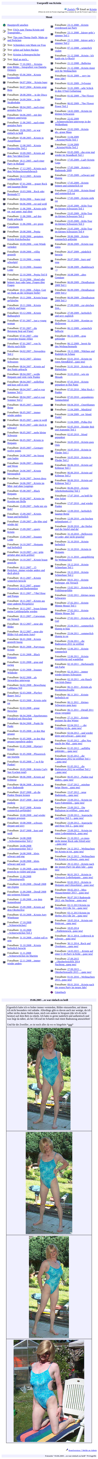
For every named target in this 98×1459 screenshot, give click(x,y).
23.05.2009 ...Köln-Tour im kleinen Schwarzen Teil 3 (73, 222)
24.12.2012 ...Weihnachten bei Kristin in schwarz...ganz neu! (75, 858)
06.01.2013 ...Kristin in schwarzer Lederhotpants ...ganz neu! (74, 876)
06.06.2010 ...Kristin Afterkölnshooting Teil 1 (72, 489)
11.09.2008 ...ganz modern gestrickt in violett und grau (27, 870)
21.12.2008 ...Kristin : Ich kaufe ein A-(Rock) (74, 57)
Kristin (93, 9)
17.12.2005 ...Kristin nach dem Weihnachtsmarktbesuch (26, 170)
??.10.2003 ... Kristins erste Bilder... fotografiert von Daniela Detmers (26, 67)
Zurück (69, 9)
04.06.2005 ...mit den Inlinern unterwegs (24, 116)
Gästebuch (60, 992)
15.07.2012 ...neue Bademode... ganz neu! (70, 793)
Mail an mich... (21, 59)
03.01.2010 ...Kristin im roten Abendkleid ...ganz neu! (73, 360)
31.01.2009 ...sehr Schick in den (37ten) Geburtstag (74, 89)
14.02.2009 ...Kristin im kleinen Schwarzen (73, 112)
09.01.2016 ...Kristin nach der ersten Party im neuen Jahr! (74, 986)
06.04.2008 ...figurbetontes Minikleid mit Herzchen (27, 717)
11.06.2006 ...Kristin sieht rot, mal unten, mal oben (26, 210)
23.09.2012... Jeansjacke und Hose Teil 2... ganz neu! (73, 824)
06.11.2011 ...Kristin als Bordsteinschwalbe (73, 688)
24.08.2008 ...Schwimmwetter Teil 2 (19, 839)
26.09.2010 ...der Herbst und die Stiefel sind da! (73, 528)
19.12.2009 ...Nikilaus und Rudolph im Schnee (75, 352)
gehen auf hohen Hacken (26, 49)
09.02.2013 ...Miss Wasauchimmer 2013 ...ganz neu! (72, 891)
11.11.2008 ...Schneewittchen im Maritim (22, 954)
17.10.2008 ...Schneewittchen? (19, 924)
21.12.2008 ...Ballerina (79, 63)
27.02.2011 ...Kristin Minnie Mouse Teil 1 (72, 604)
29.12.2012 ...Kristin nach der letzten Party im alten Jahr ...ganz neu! (74, 867)
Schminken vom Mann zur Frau (29, 45)
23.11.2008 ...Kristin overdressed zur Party (72, 26)
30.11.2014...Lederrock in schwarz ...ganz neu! (74, 937)
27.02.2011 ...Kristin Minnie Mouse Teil (72, 612)
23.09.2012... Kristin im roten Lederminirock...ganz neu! (73, 832)
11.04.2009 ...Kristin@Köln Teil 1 (67, 138)
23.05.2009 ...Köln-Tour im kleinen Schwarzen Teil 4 (73, 230)
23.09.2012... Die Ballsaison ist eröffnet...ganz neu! (72, 809)
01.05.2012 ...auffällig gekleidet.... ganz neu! (72, 749)
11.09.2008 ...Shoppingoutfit (19, 878)
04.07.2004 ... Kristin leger (33, 82)
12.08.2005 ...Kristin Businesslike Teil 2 (24, 147)
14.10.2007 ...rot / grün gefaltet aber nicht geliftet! (25, 553)
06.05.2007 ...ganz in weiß (33, 420)
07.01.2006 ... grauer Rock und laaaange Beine (27, 185)
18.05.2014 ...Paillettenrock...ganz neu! (69, 929)
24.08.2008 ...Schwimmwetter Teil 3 (19, 847)
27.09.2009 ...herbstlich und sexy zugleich (73, 314)
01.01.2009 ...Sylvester (79, 83)
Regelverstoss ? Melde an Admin (83, 1450)
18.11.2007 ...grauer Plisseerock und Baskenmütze (23, 587)
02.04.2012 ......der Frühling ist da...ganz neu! (71, 727)
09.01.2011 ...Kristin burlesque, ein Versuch (72, 581)
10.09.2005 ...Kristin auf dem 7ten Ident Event (26, 154)
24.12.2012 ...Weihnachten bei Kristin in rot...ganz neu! (75, 850)
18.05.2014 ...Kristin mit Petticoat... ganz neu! (74, 922)
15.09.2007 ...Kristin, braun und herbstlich (24, 515)
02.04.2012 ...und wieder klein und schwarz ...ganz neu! (74, 734)
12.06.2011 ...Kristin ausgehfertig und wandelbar (72, 658)
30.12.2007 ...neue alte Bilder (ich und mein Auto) (25, 633)
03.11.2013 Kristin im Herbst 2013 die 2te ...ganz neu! (72, 914)
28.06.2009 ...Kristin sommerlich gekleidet (72, 238)
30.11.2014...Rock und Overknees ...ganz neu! (73, 945)
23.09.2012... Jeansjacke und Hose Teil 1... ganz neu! (73, 816)
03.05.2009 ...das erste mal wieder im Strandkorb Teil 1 (75, 153)
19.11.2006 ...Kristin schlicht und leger (24, 306)
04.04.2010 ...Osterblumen (81, 404)
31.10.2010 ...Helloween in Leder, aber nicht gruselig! (74, 535)
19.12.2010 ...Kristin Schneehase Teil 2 (72, 573)
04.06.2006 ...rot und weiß (33, 204)
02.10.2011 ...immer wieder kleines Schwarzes (71, 673)
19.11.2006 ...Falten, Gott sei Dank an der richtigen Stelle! (26, 291)
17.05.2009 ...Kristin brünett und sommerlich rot (72, 184)
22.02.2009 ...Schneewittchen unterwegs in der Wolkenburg (73, 121)
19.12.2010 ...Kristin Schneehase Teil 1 (72, 566)
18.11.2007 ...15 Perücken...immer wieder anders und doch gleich (26, 570)
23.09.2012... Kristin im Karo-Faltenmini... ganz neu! (73, 801)
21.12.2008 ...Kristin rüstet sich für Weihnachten (75, 69)
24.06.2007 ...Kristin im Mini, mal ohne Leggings (25, 484)
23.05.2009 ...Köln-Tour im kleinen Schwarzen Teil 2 (73, 215)
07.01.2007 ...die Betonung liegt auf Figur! (22, 329)
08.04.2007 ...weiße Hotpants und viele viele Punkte (23, 375)
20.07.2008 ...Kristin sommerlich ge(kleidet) (24, 809)
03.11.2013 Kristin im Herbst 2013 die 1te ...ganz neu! (72, 906)
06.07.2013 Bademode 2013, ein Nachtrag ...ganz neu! (72, 899)
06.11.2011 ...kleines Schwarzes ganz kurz (72, 704)
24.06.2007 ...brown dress (33, 478)
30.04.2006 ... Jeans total (32, 199)
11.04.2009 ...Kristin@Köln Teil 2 (67, 146)
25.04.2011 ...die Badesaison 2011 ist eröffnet (70, 642)
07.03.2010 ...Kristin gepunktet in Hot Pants (72, 383)
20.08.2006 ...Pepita (30, 231)
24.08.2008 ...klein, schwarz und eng (23, 855)
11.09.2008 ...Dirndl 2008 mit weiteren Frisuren (26, 893)
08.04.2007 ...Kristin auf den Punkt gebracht (26, 368)
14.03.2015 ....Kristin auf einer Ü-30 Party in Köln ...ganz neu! (74, 952)
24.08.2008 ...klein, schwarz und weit (23, 862)
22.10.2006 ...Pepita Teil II (33, 274)
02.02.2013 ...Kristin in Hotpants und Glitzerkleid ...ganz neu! (74, 883)
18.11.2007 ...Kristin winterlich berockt (24, 579)
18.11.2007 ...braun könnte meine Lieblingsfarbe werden (27, 610)
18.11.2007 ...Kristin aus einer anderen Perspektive (26, 602)
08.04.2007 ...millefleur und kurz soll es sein (25, 383)
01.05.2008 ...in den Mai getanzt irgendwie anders (26, 740)
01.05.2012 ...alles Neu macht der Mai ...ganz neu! (73, 742)
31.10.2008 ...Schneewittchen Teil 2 (19, 931)
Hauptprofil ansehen (17, 25)
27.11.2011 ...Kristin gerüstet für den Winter (71, 719)
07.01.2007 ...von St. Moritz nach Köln (24, 345)
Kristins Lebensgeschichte (26, 54)
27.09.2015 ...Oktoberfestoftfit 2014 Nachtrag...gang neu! (67, 961)
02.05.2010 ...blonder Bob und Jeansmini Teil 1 (74, 428)
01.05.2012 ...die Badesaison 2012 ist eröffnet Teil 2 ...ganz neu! (73, 769)
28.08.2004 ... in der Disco (33, 94)
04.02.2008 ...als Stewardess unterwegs (22, 679)
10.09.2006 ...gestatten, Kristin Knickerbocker (25, 238)
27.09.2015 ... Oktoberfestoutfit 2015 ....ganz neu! (73, 970)
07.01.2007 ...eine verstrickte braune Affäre (22, 337)
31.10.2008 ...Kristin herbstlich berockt (24, 947)
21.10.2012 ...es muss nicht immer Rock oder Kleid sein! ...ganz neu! (73, 841)
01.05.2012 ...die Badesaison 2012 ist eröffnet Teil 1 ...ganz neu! (73, 759)
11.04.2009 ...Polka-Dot (79, 422)
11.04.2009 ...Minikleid (79, 409)
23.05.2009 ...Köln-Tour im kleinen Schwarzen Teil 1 (73, 207)
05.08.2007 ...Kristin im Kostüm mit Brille (25, 500)
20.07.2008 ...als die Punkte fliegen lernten (23, 793)
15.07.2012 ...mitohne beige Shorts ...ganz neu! (72, 786)
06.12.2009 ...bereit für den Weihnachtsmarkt (73, 345)
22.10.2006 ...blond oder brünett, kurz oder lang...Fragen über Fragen (26, 282)
